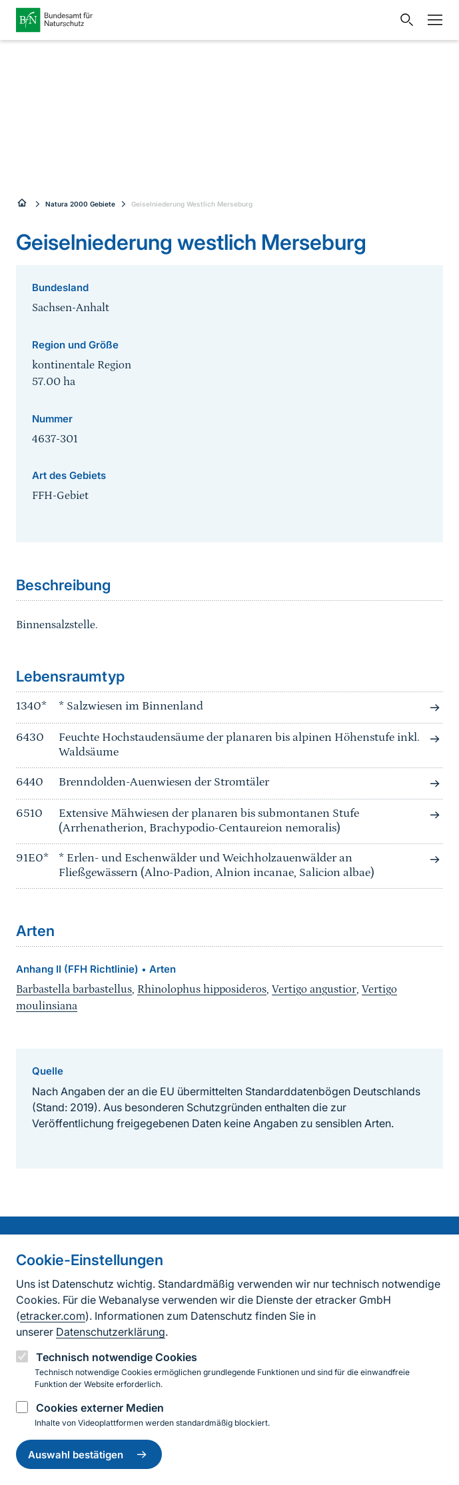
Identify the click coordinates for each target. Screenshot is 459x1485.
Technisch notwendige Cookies (116, 1357)
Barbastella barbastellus (74, 989)
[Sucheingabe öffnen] (403, 20)
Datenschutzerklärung (110, 1331)
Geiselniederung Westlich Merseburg (191, 204)
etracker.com (52, 1315)
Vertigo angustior (314, 989)
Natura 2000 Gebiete (80, 204)
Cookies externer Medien (100, 1407)
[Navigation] (431, 20)
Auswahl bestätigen (89, 1454)
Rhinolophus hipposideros (201, 989)
